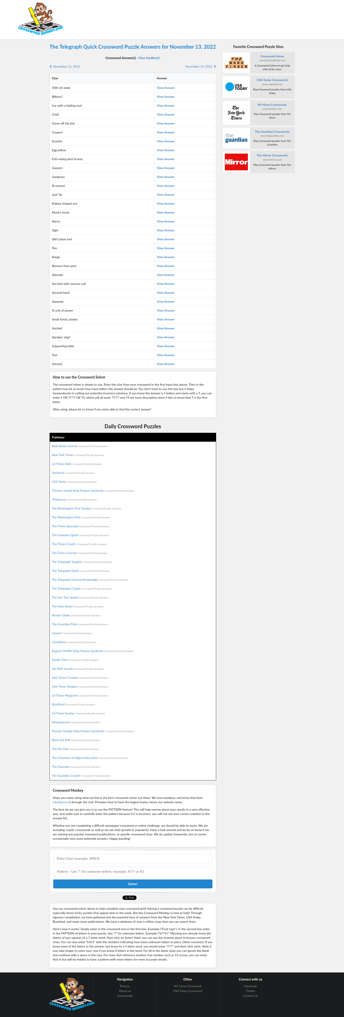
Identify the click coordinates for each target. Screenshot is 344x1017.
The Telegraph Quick (81, 570)
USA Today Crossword (187, 991)
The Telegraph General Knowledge (90, 579)
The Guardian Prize (80, 624)
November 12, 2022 (65, 66)
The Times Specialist (81, 526)
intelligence (60, 802)
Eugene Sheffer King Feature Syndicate (93, 651)
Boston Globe (76, 615)
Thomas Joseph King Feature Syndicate (93, 490)
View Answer (166, 88)
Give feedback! (149, 58)
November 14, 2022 (200, 66)
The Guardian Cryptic (81, 775)
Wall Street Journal (80, 446)
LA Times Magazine (80, 695)
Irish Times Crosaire (80, 677)
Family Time (75, 660)
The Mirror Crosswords (272, 155)
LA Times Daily (77, 464)
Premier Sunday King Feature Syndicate (93, 731)
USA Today (74, 481)
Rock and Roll (76, 740)
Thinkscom (74, 499)
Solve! (132, 884)
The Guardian (76, 766)
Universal (73, 472)
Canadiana (74, 642)
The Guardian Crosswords (272, 131)
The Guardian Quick (80, 535)
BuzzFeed (73, 704)
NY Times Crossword (188, 986)
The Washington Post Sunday (87, 508)
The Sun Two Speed (80, 597)
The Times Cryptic (79, 544)
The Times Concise (80, 553)
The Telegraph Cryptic (82, 588)
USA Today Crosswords (272, 80)
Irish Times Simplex (80, 686)
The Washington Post (81, 517)
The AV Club (75, 749)
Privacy (125, 986)
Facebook (250, 986)
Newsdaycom (76, 722)
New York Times (78, 455)
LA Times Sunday (78, 713)
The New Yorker (78, 606)
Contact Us (250, 995)
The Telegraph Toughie (82, 562)
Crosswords (125, 995)
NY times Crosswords (272, 104)
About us (125, 991)
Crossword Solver (272, 56)
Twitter (250, 991)
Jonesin (72, 633)
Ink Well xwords (78, 668)
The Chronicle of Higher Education (90, 758)
